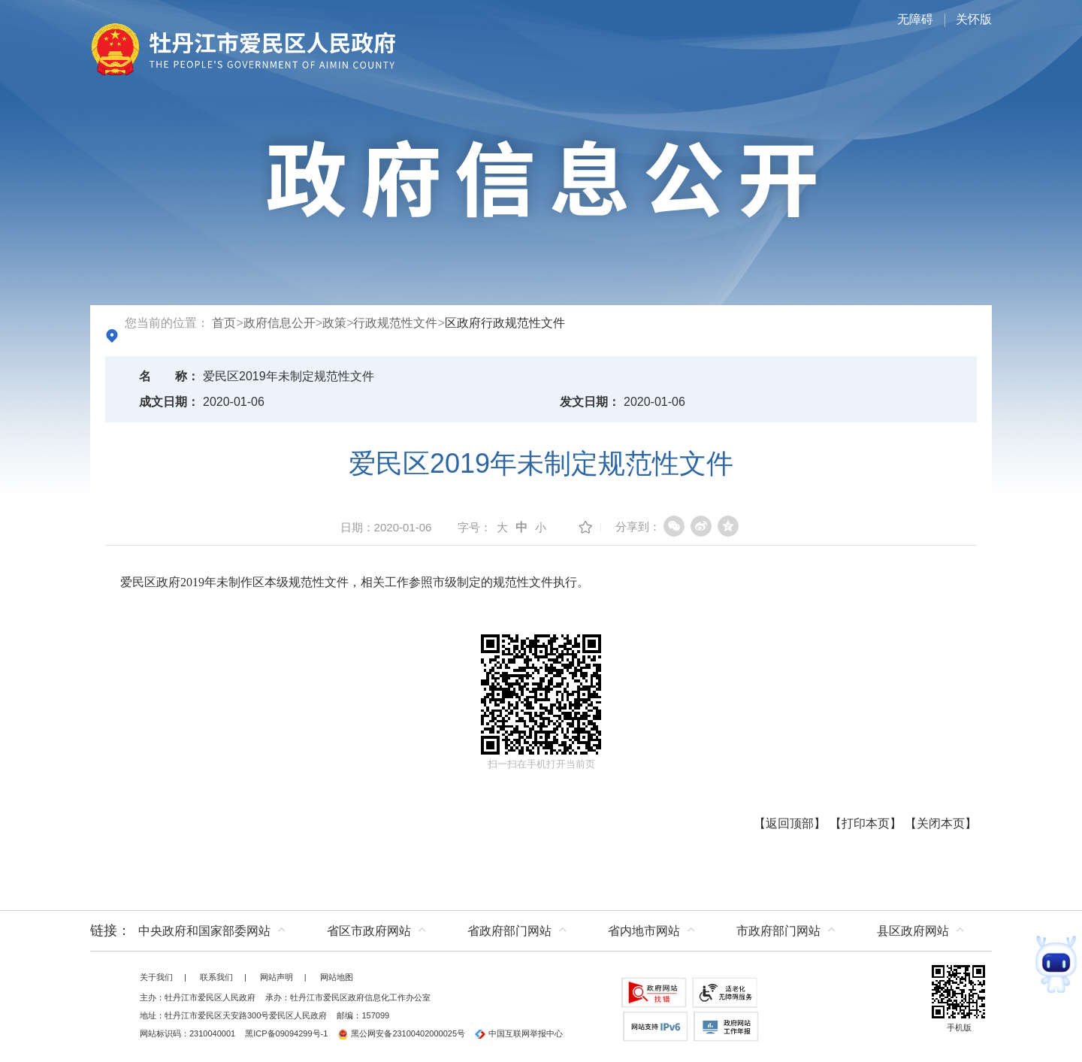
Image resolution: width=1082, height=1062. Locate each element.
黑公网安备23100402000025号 (401, 1033)
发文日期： (590, 401)
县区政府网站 (913, 930)
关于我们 (156, 977)
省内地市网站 (644, 930)
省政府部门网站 (509, 930)
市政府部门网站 (778, 930)
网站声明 (276, 977)
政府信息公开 (279, 322)
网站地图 (336, 977)
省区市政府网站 (369, 930)
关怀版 (974, 19)
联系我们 (216, 977)
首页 (224, 322)
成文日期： (169, 401)
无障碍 (915, 19)
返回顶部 (790, 823)
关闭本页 (941, 823)
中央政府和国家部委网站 (204, 930)
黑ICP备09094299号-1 (286, 1033)
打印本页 (866, 823)
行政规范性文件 (395, 322)
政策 (334, 322)
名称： (169, 376)
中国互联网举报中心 (519, 1033)
